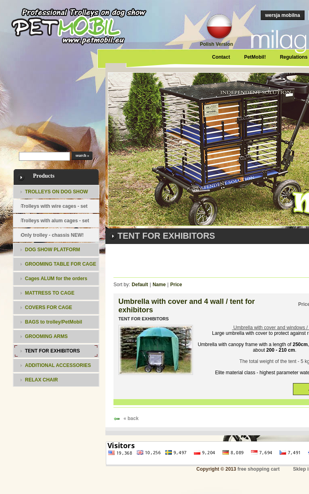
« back (131, 418)
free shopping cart (258, 469)
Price (176, 284)
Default (140, 284)
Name (159, 284)
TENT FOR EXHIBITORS (143, 318)
